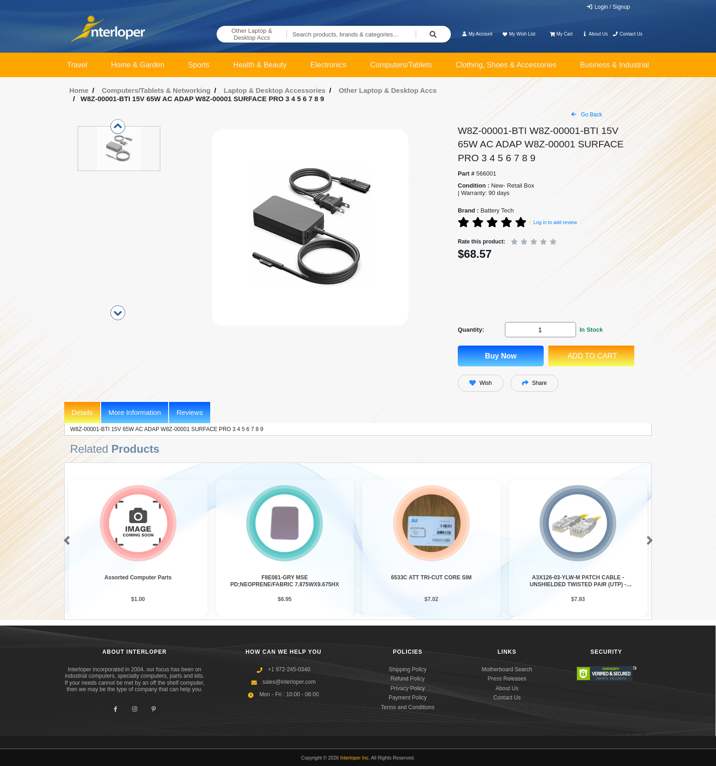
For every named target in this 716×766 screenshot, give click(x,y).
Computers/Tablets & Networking (156, 90)
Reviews (189, 412)
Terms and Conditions (407, 707)
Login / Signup (608, 7)
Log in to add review (555, 222)
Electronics (328, 65)
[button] (646, 541)
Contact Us (628, 33)
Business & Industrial (614, 65)
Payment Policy (407, 697)
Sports (198, 65)
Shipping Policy (407, 669)
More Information (135, 412)
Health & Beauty (260, 65)
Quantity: (471, 329)
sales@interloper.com (289, 682)
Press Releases (506, 678)
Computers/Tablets (400, 65)
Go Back (586, 114)
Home (79, 90)
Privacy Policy (407, 688)
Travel (77, 65)
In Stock (591, 329)
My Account (476, 33)
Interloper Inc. (355, 757)
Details (82, 412)
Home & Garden (137, 65)
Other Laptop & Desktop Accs (251, 34)
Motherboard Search (507, 669)
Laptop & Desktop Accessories (274, 90)
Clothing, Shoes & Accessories (505, 65)
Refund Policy (407, 678)
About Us (595, 33)
